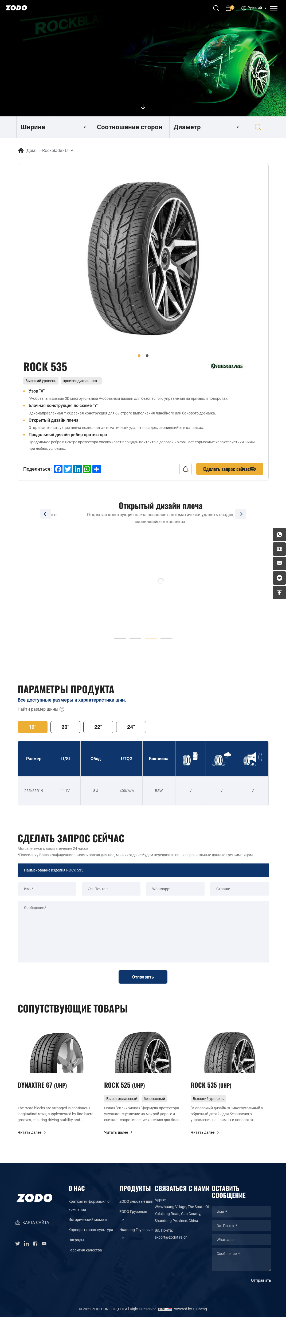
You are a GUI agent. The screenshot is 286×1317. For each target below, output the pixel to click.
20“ (65, 727)
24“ (131, 727)
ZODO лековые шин (136, 1201)
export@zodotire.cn (171, 1237)
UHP (69, 150)
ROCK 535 (211, 1085)
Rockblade (52, 150)
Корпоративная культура (90, 1230)
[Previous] (45, 514)
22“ (98, 727)
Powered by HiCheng (190, 1309)
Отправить (143, 977)
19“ (33, 727)
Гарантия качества (85, 1250)
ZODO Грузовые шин (133, 1215)
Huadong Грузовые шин (135, 1234)
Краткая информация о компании (88, 1205)
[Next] (240, 514)
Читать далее (32, 1132)
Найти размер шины (41, 709)
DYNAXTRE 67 (42, 1085)
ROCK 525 (124, 1085)
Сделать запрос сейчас (229, 469)
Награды (76, 1240)
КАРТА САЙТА (32, 1223)
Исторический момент (88, 1219)
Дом (30, 150)
